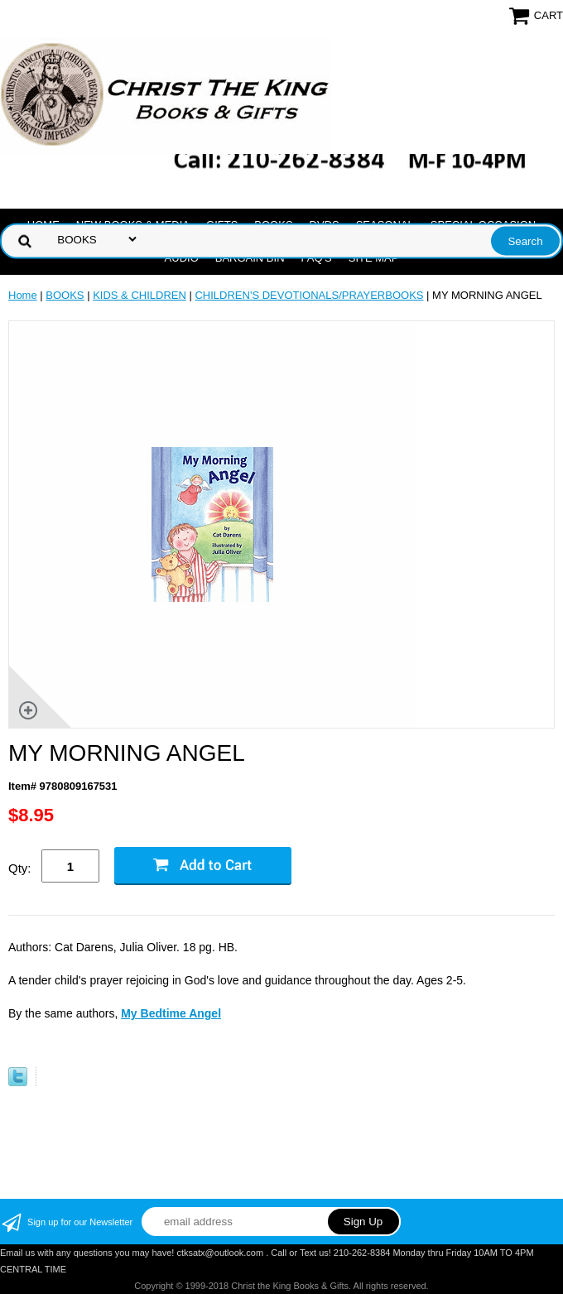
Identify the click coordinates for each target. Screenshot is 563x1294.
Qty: (19, 868)
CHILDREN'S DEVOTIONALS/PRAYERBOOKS (309, 295)
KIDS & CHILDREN (139, 295)
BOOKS (65, 295)
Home (22, 295)
